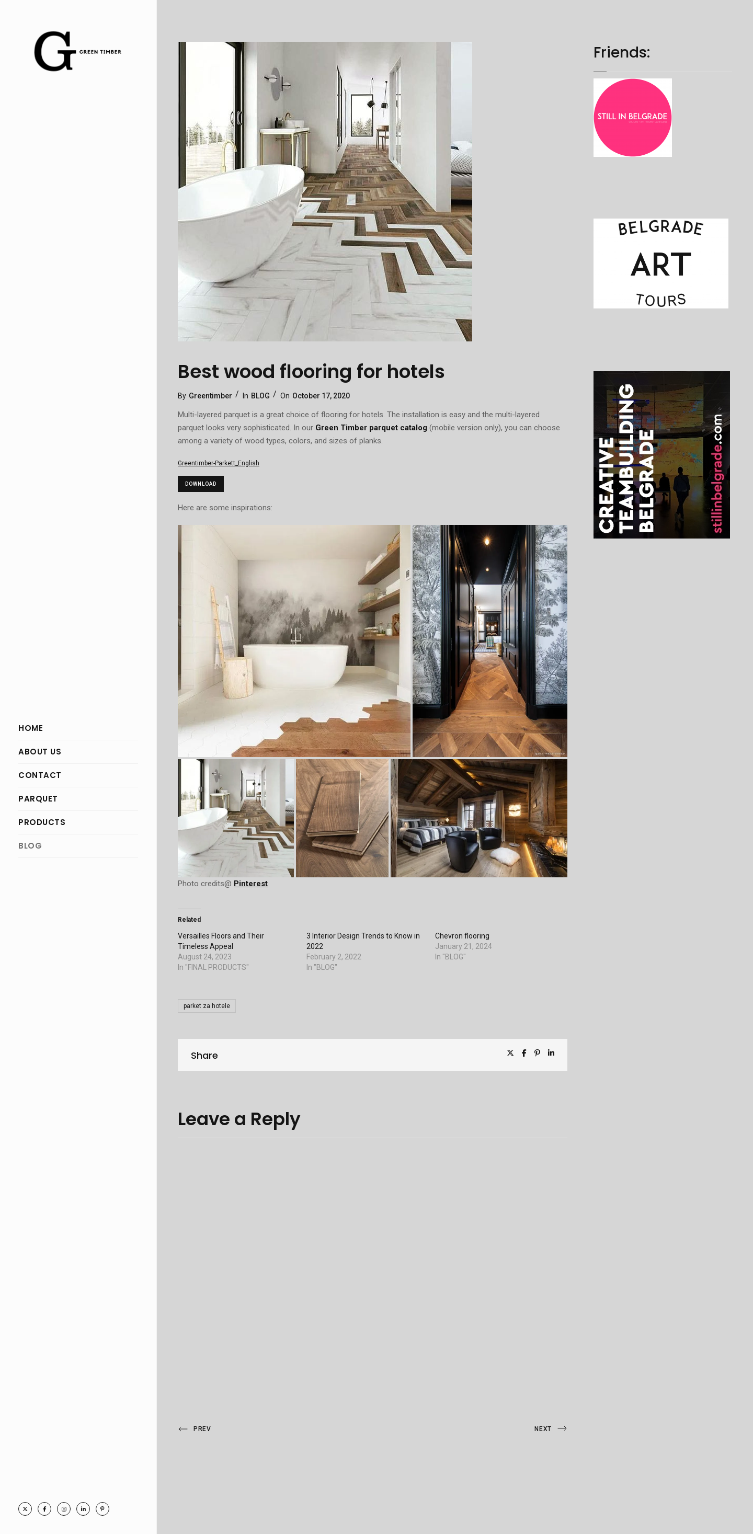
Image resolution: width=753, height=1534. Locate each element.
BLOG (30, 845)
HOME (30, 728)
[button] (294, 641)
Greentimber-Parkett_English (218, 463)
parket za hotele (207, 1006)
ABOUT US (39, 751)
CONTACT (40, 775)
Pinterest (251, 883)
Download (200, 484)
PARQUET (38, 798)
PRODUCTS (41, 822)
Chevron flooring (462, 936)
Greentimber (210, 396)
